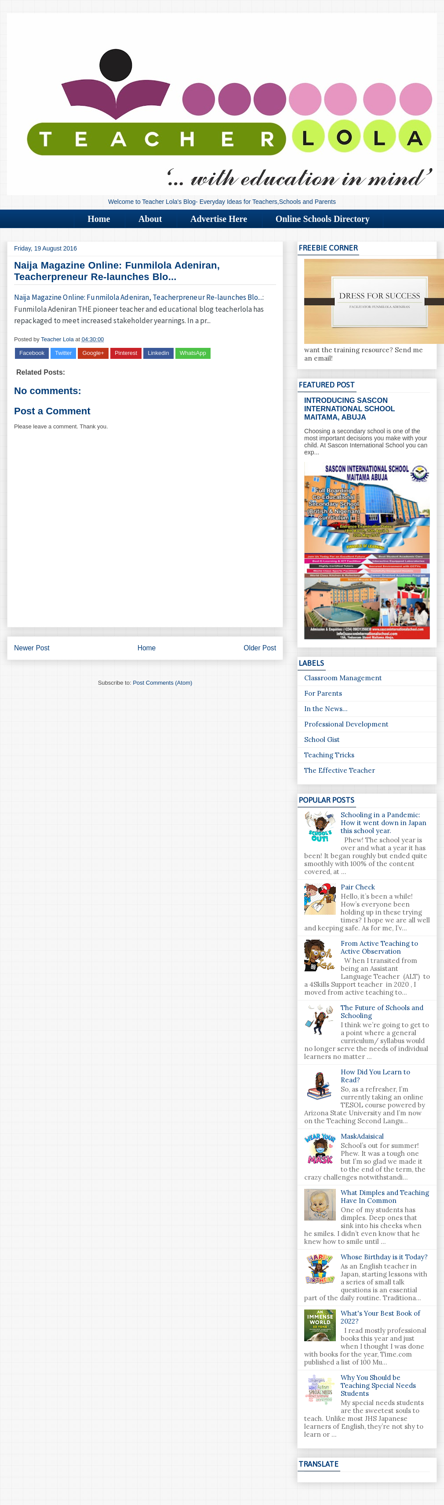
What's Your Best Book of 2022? (380, 1317)
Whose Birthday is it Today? (384, 1257)
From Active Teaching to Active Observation (379, 947)
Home (98, 219)
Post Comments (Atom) (162, 682)
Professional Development (346, 724)
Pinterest (126, 353)
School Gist (322, 739)
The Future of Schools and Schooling (382, 1011)
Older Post (260, 648)
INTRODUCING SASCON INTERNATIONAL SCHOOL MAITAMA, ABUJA (349, 408)
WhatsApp (193, 353)
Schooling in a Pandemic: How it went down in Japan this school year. (383, 823)
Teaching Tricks (329, 755)
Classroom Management (343, 678)
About (150, 219)
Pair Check (358, 887)
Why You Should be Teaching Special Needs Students (378, 1385)
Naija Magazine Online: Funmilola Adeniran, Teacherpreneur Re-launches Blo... (138, 297)
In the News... (326, 709)
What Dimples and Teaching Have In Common (385, 1196)
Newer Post (32, 648)
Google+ (93, 353)
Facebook (31, 353)
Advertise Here (218, 219)
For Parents (323, 693)
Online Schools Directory (323, 219)
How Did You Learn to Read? (375, 1076)
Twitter (63, 353)
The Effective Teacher (339, 770)
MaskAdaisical (362, 1136)
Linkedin (158, 353)
